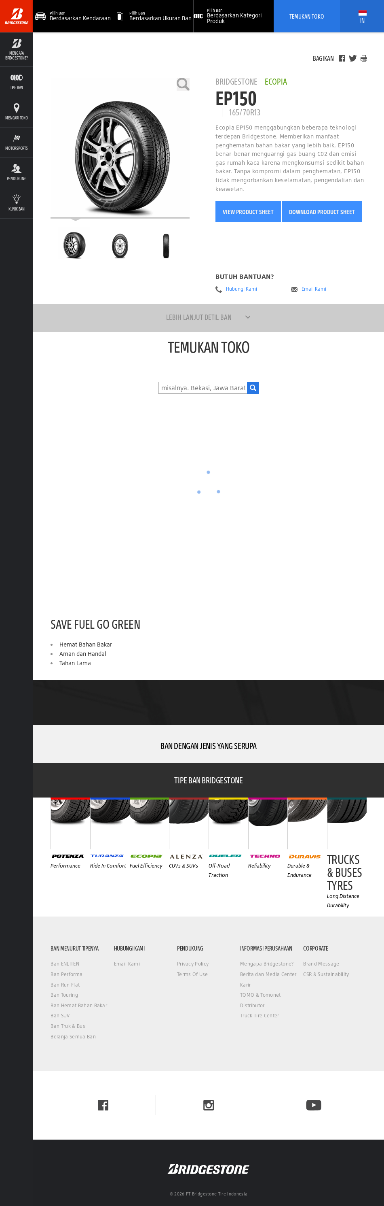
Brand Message (321, 964)
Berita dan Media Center (268, 974)
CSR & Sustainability (326, 974)
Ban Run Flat (65, 985)
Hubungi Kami (241, 289)
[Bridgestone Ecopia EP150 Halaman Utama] (74, 243)
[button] (153, 16)
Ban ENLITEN (65, 964)
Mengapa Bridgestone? (266, 964)
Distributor (252, 1005)
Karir (245, 985)
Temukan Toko (306, 16)
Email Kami (314, 289)
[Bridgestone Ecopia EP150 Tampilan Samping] (166, 243)
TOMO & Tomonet (260, 995)
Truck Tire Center (259, 1015)
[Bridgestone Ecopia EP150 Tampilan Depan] (120, 243)
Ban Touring (64, 995)
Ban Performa (66, 974)
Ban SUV (60, 1015)
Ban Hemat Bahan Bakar (79, 1005)
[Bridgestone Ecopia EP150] (120, 148)
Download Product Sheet (322, 212)
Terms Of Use (192, 974)
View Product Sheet (248, 212)
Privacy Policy (193, 964)
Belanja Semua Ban (73, 1037)
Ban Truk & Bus (68, 1026)
